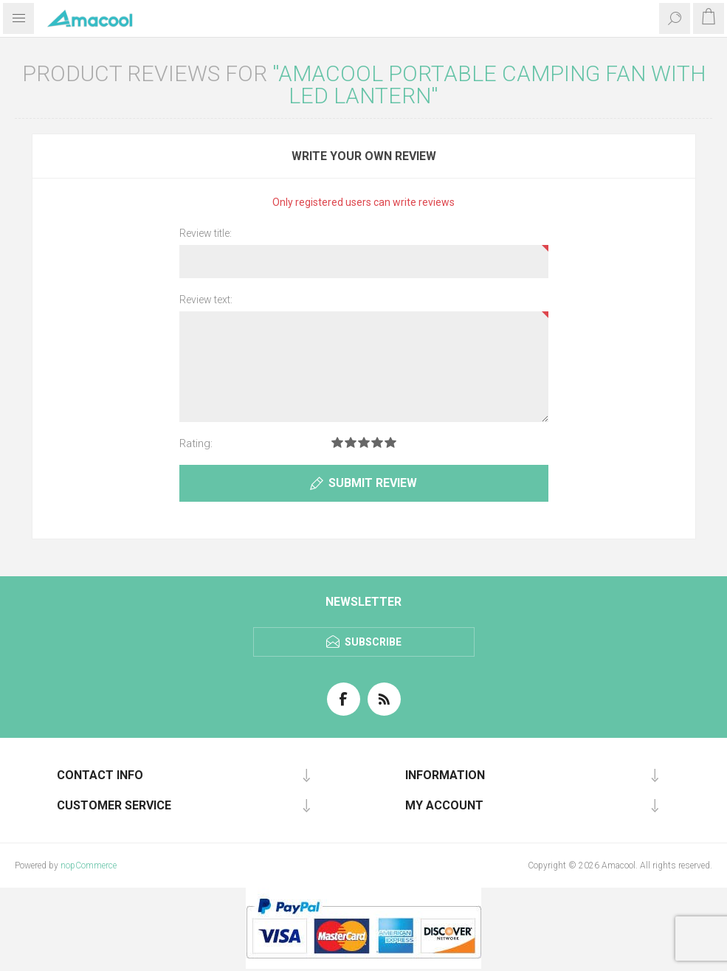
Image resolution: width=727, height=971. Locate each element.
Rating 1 (337, 442)
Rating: (196, 443)
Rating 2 (350, 442)
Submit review (372, 483)
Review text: (205, 299)
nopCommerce (89, 865)
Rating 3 (364, 442)
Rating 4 (377, 442)
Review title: (205, 233)
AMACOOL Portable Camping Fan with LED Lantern (492, 84)
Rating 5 (390, 442)
